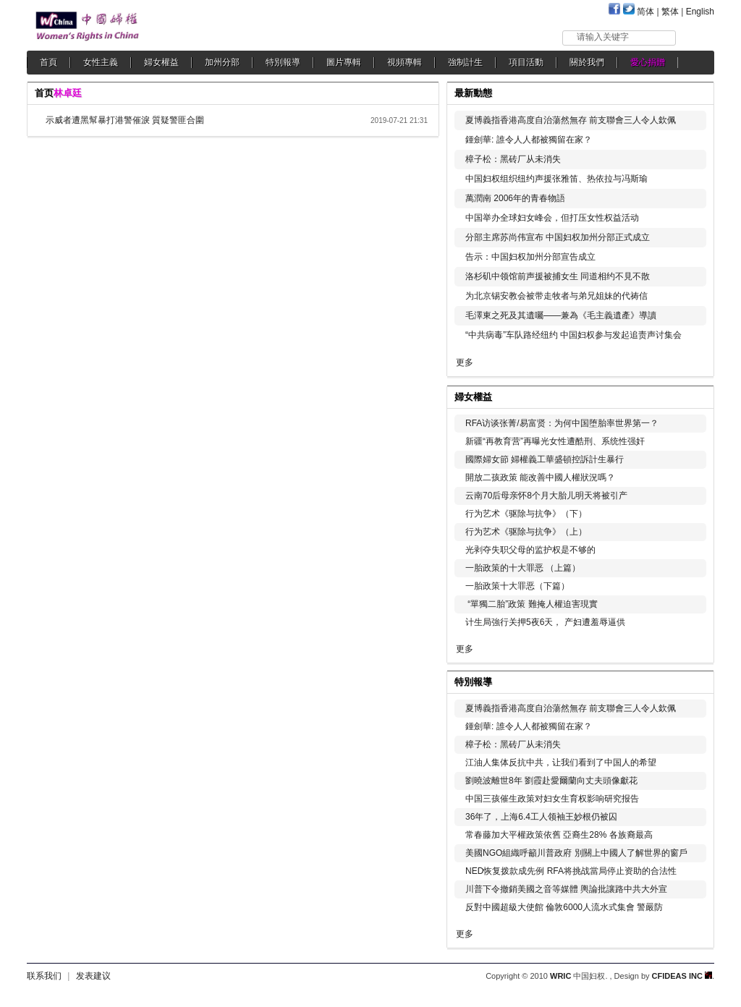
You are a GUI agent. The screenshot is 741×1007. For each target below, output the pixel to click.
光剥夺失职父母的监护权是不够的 (530, 550)
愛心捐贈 (647, 62)
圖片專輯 (343, 62)
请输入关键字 (603, 37)
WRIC (560, 976)
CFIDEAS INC (682, 976)
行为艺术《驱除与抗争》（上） (526, 532)
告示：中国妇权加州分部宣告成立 (530, 257)
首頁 (48, 62)
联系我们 (44, 976)
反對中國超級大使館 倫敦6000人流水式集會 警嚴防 (564, 907)
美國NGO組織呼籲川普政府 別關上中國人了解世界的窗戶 (576, 853)
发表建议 (93, 976)
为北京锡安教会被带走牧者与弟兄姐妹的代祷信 (556, 296)
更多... (692, 395)
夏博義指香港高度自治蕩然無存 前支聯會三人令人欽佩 (570, 120)
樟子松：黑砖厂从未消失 (513, 159)
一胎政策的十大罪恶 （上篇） (522, 568)
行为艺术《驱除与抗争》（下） (526, 514)
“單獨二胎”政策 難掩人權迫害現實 (531, 604)
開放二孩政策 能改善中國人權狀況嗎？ (540, 477)
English (700, 12)
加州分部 (222, 62)
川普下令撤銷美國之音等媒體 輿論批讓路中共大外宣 (566, 889)
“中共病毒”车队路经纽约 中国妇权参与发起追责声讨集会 (573, 335)
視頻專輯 (404, 62)
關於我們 (586, 62)
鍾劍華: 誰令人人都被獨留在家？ (528, 140)
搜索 (695, 37)
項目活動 (526, 62)
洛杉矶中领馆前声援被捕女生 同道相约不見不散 (557, 276)
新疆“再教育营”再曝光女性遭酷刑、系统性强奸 (555, 441)
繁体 (670, 12)
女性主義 (100, 62)
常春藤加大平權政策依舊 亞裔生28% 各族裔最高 (559, 835)
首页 (44, 93)
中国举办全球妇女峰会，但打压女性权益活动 (552, 218)
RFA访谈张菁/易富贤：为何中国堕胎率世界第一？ (562, 423)
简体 (645, 12)
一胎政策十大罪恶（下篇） (517, 586)
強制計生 (465, 62)
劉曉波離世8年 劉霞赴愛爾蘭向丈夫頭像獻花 (551, 781)
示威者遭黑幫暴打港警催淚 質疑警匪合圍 (125, 120)
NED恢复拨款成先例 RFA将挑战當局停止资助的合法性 (571, 871)
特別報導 (283, 62)
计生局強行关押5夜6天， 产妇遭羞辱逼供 (545, 622)
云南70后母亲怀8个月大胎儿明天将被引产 (546, 495)
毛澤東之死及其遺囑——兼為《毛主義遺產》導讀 (564, 315)
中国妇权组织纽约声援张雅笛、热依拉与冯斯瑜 (556, 179)
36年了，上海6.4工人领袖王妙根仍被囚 (541, 817)
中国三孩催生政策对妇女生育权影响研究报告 (552, 799)
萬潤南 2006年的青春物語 (515, 198)
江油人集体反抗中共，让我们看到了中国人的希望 (560, 762)
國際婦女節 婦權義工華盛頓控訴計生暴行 (544, 459)
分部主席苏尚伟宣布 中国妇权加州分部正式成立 (557, 237)
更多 (464, 362)
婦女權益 (161, 62)
